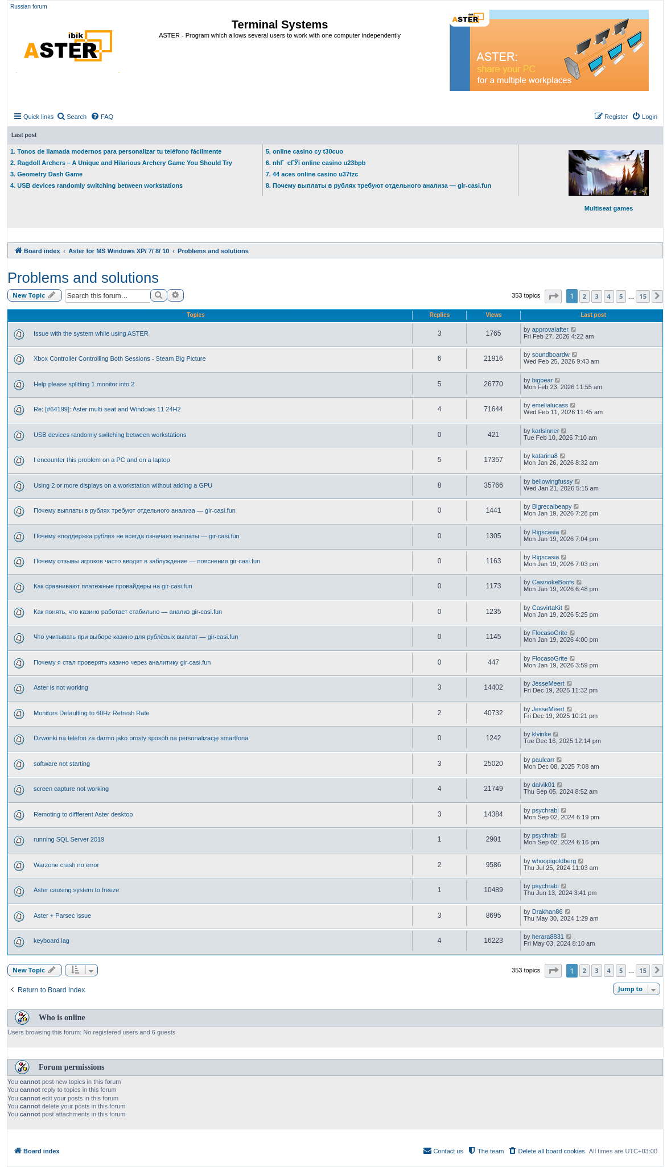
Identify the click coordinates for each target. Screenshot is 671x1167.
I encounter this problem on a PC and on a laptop (102, 459)
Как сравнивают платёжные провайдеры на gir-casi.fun (113, 586)
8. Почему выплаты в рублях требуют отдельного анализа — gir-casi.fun (378, 185)
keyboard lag (51, 940)
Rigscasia (545, 532)
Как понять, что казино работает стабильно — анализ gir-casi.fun (128, 611)
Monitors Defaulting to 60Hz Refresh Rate (92, 713)
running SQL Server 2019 (69, 839)
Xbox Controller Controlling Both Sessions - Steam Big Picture (120, 358)
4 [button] (609, 296)
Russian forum (28, 6)
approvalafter (550, 329)
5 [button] (621, 296)
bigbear (542, 380)
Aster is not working (61, 687)
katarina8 (545, 455)
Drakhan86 (547, 911)
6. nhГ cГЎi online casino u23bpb (316, 162)
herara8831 (548, 936)
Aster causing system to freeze (76, 889)
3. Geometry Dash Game (46, 174)
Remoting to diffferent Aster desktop (83, 814)
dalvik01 (543, 784)
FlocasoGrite (549, 632)
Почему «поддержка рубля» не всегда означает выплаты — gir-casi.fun (137, 536)
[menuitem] (71, 116)
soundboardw (551, 354)
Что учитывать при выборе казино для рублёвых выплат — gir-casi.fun (136, 636)
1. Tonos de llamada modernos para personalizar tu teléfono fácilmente (115, 151)
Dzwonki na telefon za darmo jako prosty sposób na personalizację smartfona (141, 738)
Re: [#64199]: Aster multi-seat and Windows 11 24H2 (107, 409)
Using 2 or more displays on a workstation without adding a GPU (123, 485)
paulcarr (543, 759)
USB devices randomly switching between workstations (110, 434)
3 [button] (596, 296)
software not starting (62, 763)
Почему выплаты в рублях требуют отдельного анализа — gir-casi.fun (135, 510)
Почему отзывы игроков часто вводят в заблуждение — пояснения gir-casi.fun (147, 561)
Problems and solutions (83, 278)
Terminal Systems (280, 24)
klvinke (541, 734)
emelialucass (550, 405)
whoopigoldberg (554, 860)
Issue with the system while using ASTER (91, 333)
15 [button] (643, 296)
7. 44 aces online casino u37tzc (312, 174)
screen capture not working (71, 788)
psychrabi (545, 810)
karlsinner (545, 430)
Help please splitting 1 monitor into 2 (84, 384)
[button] (553, 296)
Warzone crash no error (66, 864)
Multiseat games (609, 181)
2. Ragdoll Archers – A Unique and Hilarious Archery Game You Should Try (121, 162)
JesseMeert (548, 683)
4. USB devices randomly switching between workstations (96, 185)
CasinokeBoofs (553, 582)
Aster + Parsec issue (62, 915)
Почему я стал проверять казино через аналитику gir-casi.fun (122, 662)
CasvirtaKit (547, 607)
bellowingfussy (552, 481)
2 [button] (584, 296)
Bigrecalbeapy (552, 506)
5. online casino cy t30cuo (304, 151)
